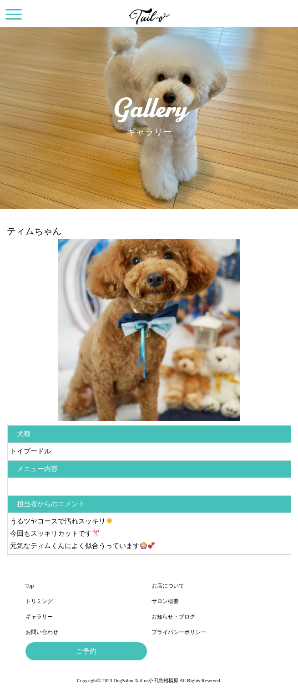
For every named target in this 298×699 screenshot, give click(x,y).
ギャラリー (39, 617)
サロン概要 (165, 601)
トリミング (39, 601)
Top (29, 586)
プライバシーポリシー (179, 632)
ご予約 (86, 651)
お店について (168, 586)
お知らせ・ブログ (173, 617)
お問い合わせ (41, 632)
